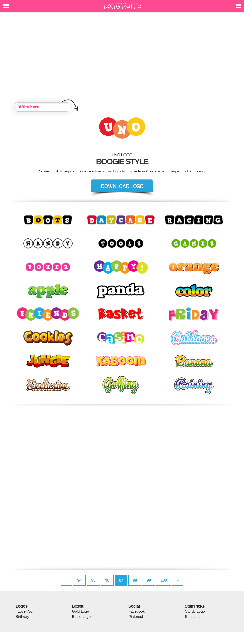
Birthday (22, 617)
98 (135, 580)
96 (107, 580)
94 (79, 580)
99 (149, 580)
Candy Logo (195, 611)
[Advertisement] (122, 57)
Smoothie (193, 617)
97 (121, 580)
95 (93, 580)
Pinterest (136, 617)
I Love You (24, 611)
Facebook (137, 611)
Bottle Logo (81, 617)
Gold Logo (80, 611)
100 (164, 580)
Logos (22, 606)
